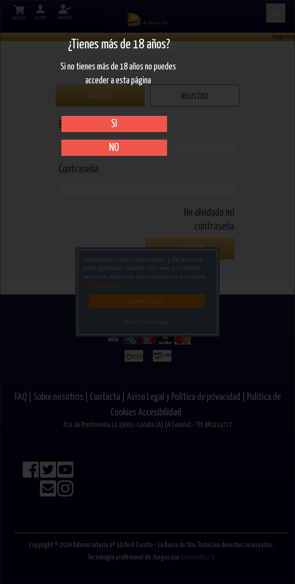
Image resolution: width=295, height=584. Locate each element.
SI (114, 124)
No (114, 147)
